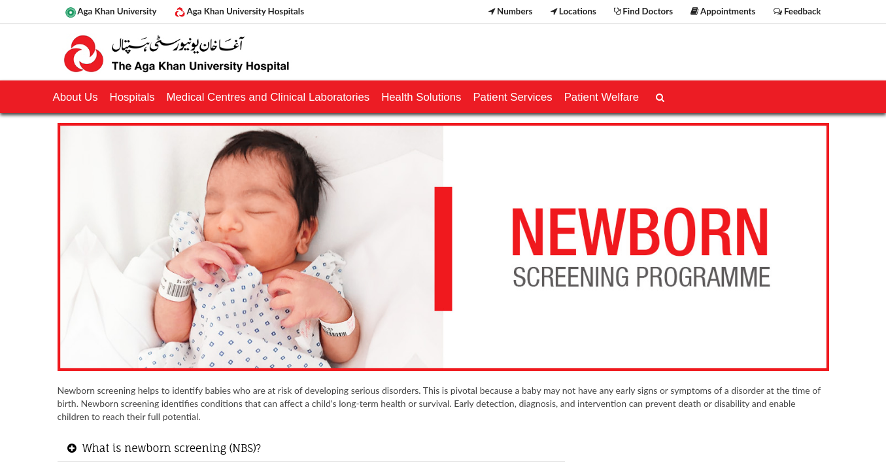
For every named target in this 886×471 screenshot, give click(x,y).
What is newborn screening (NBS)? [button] (171, 448)
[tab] (312, 449)
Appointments (722, 11)
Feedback (797, 11)
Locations (573, 11)
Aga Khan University (111, 12)
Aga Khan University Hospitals (239, 12)
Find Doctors (643, 11)
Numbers (510, 11)
